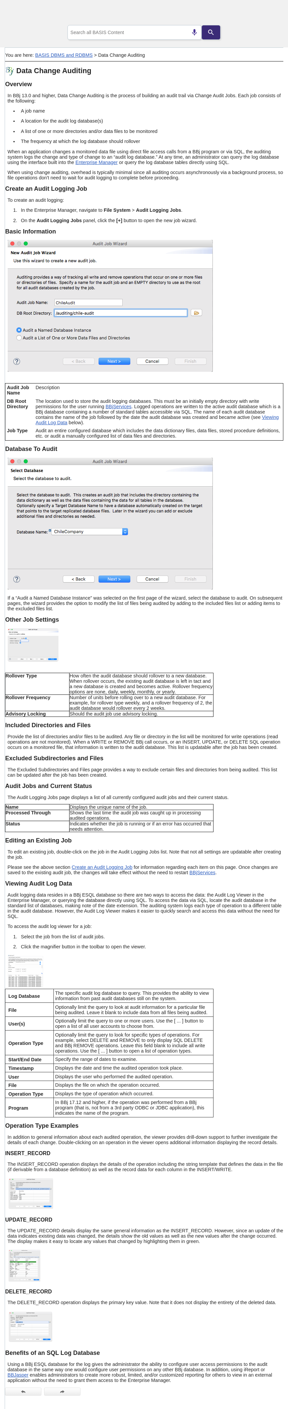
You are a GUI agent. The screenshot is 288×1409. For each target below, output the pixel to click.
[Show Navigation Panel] (270, 14)
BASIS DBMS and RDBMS (64, 55)
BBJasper (18, 1375)
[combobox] (134, 32)
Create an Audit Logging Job (102, 867)
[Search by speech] (194, 32)
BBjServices (119, 406)
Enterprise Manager (97, 162)
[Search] (211, 32)
